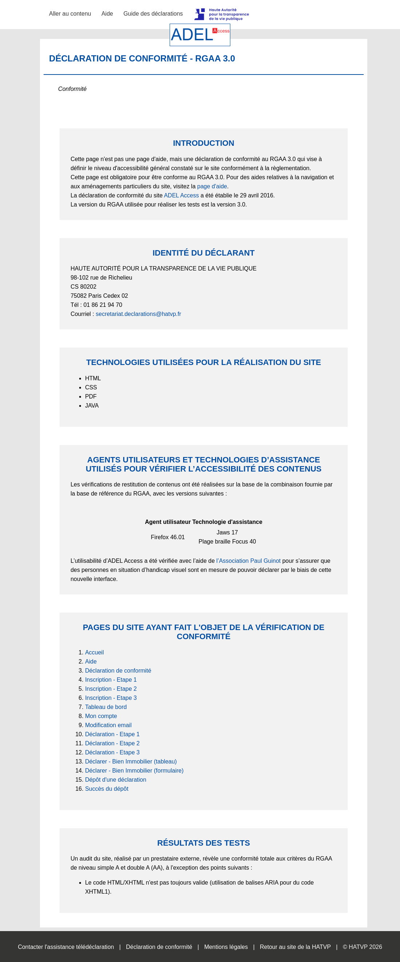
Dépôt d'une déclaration (115, 780)
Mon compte (101, 716)
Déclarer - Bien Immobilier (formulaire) (134, 770)
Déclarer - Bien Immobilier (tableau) (131, 761)
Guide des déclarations (153, 14)
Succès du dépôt (106, 789)
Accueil (94, 652)
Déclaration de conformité (118, 671)
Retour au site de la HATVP (295, 947)
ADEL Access (181, 195)
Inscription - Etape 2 (111, 689)
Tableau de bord (106, 707)
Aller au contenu (70, 14)
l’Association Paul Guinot (249, 561)
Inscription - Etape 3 (111, 698)
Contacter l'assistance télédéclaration (66, 947)
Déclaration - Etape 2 (112, 743)
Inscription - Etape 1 (111, 680)
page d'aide (212, 186)
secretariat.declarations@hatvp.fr (138, 314)
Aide (107, 14)
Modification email (108, 725)
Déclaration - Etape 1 (112, 734)
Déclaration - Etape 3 (112, 752)
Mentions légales (226, 947)
